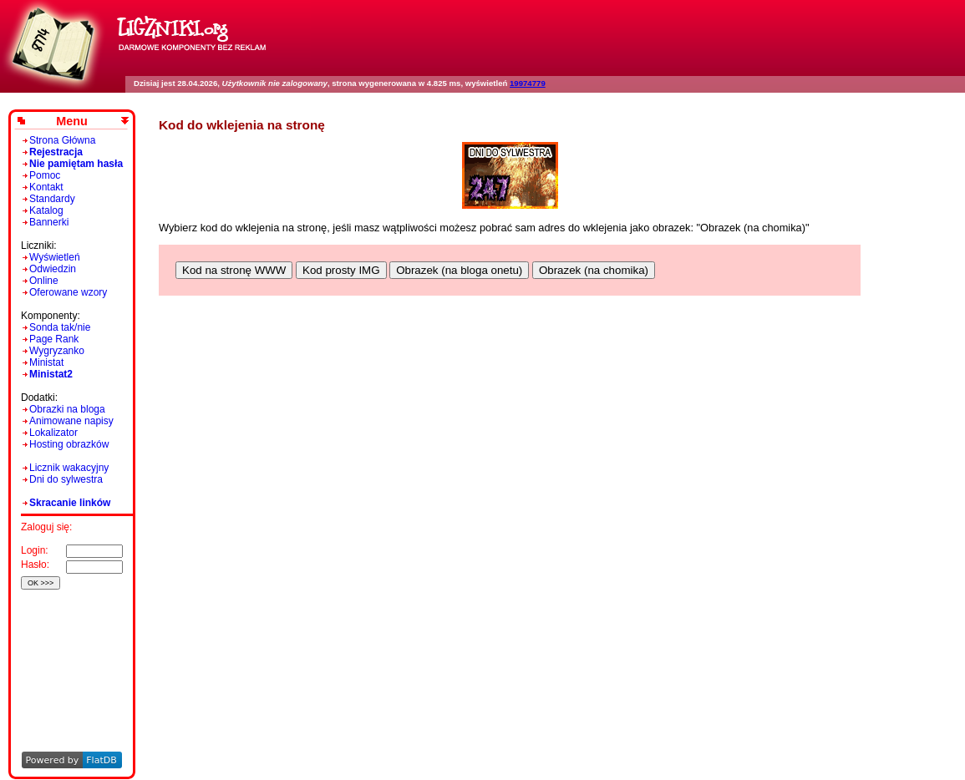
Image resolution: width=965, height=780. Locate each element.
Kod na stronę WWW (234, 270)
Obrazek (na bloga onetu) (459, 270)
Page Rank (54, 339)
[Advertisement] (69, 647)
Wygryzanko (56, 351)
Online (43, 280)
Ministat (46, 362)
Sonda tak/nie (59, 327)
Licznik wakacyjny (69, 468)
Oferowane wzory (68, 292)
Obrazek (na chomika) (593, 270)
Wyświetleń (54, 257)
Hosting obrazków (69, 444)
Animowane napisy (71, 421)
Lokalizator (53, 432)
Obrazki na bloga (67, 409)
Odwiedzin (52, 269)
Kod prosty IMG (341, 270)
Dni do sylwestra (66, 479)
